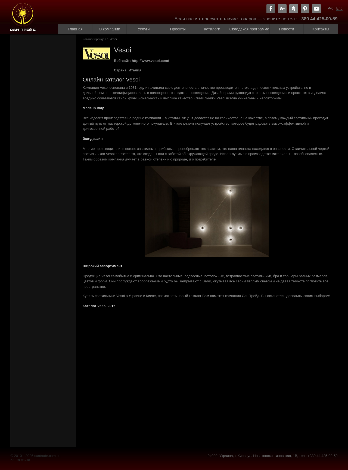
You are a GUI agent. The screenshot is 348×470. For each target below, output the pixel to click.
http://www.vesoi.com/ (150, 61)
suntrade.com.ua (47, 456)
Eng (339, 8)
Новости (286, 29)
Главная (75, 29)
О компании (109, 29)
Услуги (144, 29)
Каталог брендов (94, 39)
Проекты (177, 29)
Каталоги (212, 29)
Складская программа (249, 29)
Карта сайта (20, 460)
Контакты (320, 29)
